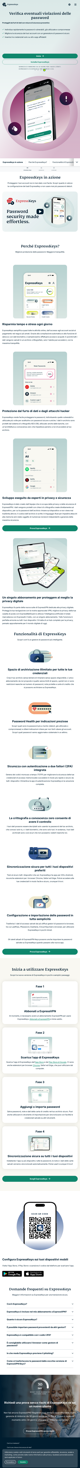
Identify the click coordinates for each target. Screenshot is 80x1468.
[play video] (40, 212)
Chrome (36, 1065)
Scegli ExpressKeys (38, 1179)
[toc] (77, 162)
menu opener (75, 4)
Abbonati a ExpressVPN (39, 1019)
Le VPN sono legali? (14, 1452)
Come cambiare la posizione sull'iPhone (22, 1456)
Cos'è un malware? (14, 1443)
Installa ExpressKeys (40, 62)
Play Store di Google (57, 1062)
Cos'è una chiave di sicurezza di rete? (21, 1447)
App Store (39, 1062)
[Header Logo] (10, 4)
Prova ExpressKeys (38, 528)
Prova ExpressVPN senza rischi (40, 1431)
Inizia (38, 56)
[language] (69, 4)
